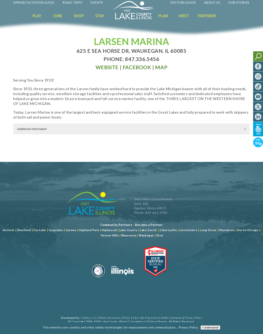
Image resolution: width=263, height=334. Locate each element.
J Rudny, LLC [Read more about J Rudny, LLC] (88, 317)
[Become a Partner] (149, 225)
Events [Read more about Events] (96, 2)
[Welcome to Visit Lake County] (136, 18)
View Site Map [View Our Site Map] (142, 317)
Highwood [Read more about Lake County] (109, 230)
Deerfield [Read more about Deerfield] (24, 230)
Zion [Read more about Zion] (159, 235)
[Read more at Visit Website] (107, 67)
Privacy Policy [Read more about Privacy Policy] (188, 331)
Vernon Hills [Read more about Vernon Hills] (110, 235)
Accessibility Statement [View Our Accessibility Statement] (167, 317)
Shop (79, 16)
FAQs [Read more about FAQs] (126, 317)
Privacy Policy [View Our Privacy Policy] (193, 317)
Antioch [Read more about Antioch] (8, 230)
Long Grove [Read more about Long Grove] (208, 230)
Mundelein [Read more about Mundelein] (227, 230)
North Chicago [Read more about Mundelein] (247, 230)
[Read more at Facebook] (137, 67)
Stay (99, 16)
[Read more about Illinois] (122, 279)
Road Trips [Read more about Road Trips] (72, 2)
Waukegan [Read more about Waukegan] (146, 235)
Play (36, 16)
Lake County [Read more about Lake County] (128, 230)
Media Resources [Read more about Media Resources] (110, 317)
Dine (58, 16)
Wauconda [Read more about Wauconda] (128, 235)
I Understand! (210, 331)
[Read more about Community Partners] (116, 225)
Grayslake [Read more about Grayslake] (56, 230)
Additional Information (32, 129)
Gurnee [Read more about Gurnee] (71, 230)
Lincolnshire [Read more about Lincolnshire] (188, 230)
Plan (163, 16)
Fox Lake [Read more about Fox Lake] (39, 230)
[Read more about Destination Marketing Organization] (98, 279)
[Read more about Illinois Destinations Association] (155, 279)
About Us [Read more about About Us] (212, 2)
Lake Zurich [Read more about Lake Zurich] (148, 230)
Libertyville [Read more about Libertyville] (168, 230)
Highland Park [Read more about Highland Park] (89, 230)
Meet (184, 16)
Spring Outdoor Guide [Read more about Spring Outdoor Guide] (34, 2)
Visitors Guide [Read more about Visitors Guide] (183, 2)
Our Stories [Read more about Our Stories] (238, 2)
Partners (207, 16)
